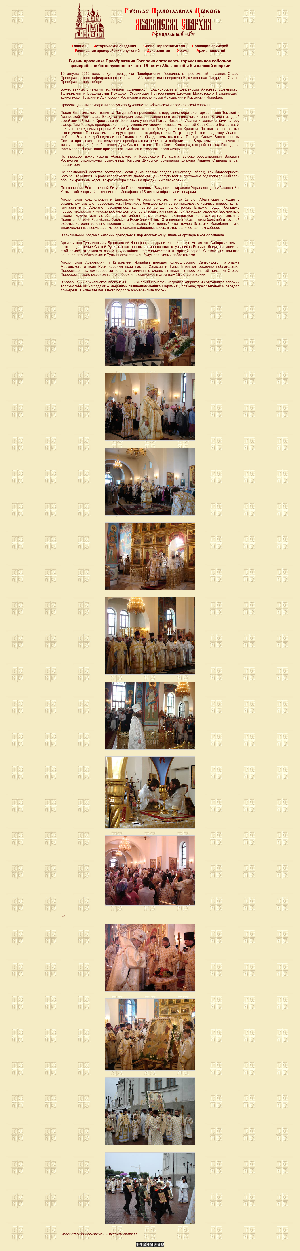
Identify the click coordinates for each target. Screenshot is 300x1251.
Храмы (183, 51)
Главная (79, 46)
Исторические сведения (114, 46)
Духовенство (158, 51)
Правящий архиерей (210, 46)
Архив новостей (210, 51)
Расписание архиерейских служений (107, 51)
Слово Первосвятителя (164, 46)
